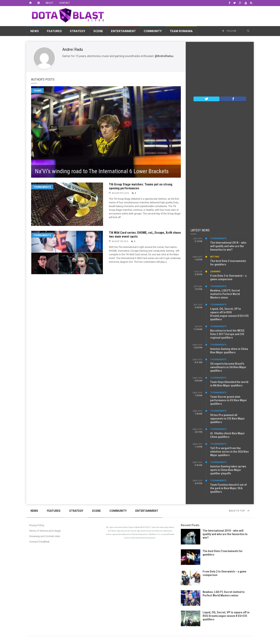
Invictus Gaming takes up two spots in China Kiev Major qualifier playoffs (228, 470)
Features (54, 31)
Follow (229, 31)
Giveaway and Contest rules (44, 536)
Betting (214, 256)
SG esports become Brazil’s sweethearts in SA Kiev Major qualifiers (228, 367)
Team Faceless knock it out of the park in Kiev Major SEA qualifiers (228, 488)
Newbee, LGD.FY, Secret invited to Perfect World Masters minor (225, 294)
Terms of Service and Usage (45, 530)
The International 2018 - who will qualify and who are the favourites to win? (225, 534)
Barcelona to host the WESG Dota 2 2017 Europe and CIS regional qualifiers (227, 334)
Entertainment (123, 31)
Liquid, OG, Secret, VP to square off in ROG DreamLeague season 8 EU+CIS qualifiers (229, 314)
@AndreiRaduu (164, 56)
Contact (64, 3)
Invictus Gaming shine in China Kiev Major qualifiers (229, 350)
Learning (215, 271)
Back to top (239, 510)
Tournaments (42, 186)
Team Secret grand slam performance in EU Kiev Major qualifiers (228, 400)
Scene (98, 31)
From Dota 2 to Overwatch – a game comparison (228, 277)
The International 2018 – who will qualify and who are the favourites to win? (228, 246)
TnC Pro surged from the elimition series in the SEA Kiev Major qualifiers (229, 451)
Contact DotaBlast (39, 541)
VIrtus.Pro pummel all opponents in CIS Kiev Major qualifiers (227, 418)
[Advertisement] (183, 15)
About (49, 3)
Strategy (77, 31)
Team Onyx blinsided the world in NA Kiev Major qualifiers (229, 383)
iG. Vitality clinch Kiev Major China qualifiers (227, 435)
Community (153, 31)
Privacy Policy (36, 525)
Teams (37, 90)
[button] (248, 31)
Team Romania (181, 31)
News (34, 31)
